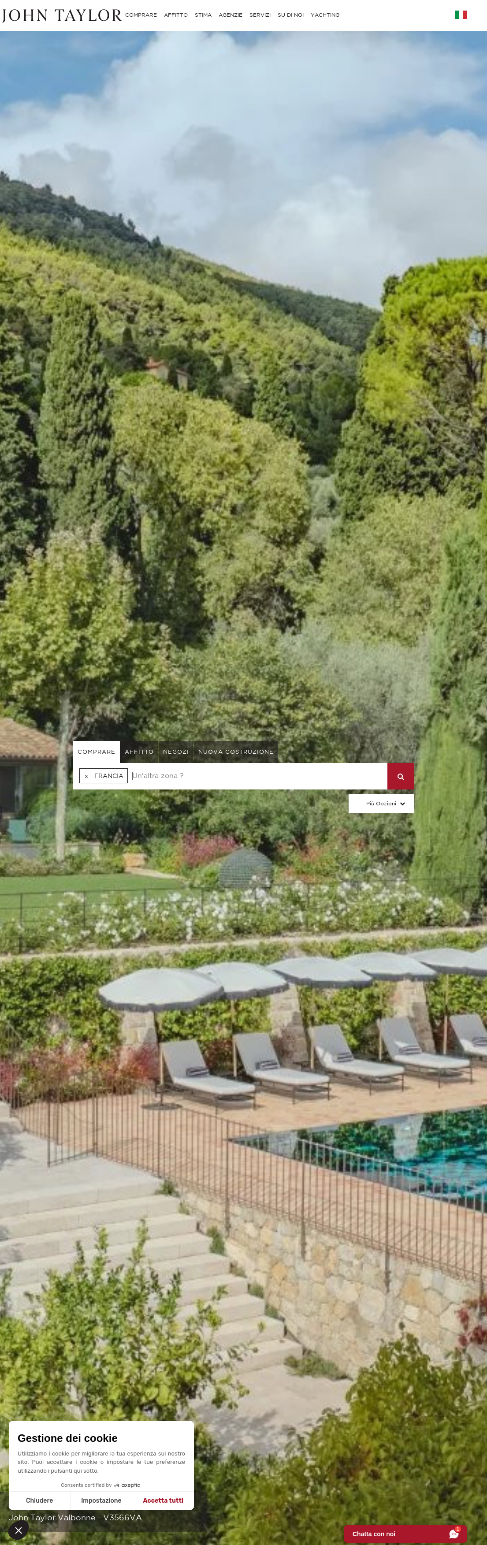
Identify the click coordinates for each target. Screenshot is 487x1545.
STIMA (203, 15)
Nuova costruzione (236, 751)
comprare (96, 751)
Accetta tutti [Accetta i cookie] (163, 1500)
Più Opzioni (381, 803)
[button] (18, 1530)
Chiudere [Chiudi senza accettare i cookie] (39, 1500)
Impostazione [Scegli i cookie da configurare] (101, 1500)
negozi (176, 751)
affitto (139, 751)
